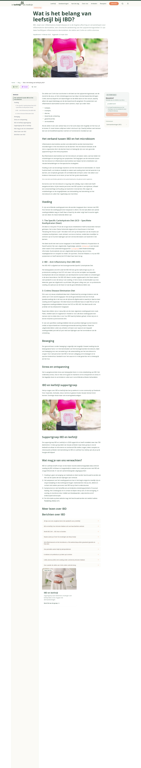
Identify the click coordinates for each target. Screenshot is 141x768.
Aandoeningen (64, 4)
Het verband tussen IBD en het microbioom (23, 98)
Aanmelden (116, 114)
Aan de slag (75, 4)
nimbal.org (85, 246)
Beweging (17, 116)
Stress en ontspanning (20, 119)
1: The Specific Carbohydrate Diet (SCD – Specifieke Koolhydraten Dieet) (25, 106)
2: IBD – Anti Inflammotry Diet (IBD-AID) (25, 110)
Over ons (85, 4)
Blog (19, 82)
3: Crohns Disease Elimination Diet (24, 113)
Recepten (103, 4)
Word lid (114, 3)
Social (24, 87)
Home (13, 82)
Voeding (16, 102)
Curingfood (75, 249)
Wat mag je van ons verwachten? (23, 128)
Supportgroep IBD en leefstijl (22, 125)
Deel (34, 87)
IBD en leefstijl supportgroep (22, 122)
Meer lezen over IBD (20, 131)
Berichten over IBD (19, 134)
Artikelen (94, 4)
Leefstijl (53, 4)
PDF (15, 87)
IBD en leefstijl (51, 592)
